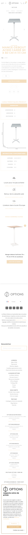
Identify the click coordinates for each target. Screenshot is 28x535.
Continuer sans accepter (19, 530)
